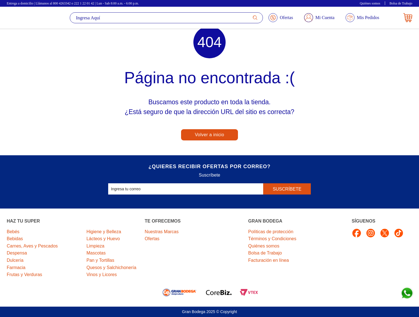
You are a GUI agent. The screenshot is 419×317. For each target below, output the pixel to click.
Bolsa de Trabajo (401, 3)
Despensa (17, 253)
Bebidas (15, 238)
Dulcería (15, 260)
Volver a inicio (209, 134)
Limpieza (95, 246)
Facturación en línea (268, 260)
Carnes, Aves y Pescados (32, 246)
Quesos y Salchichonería (111, 267)
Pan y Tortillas (100, 260)
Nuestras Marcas (162, 231)
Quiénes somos (370, 3)
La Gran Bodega (24, 17)
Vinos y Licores (101, 274)
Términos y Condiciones (272, 238)
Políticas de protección (270, 231)
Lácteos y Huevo (103, 238)
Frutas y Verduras (24, 274)
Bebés (13, 231)
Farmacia (16, 267)
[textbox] (166, 17)
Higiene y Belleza (103, 231)
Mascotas (95, 253)
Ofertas (152, 238)
